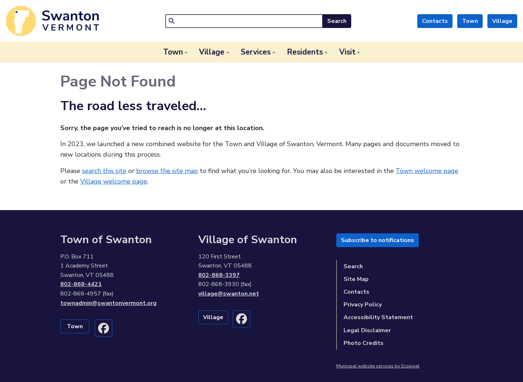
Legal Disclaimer (367, 330)
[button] (175, 52)
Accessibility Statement (378, 317)
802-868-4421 (81, 284)
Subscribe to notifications (377, 240)
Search (336, 21)
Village (502, 21)
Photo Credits (364, 343)
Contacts (435, 21)
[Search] (244, 21)
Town (470, 21)
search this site (104, 170)
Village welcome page (113, 181)
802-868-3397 (219, 275)
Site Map (356, 279)
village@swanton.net (228, 294)
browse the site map (167, 170)
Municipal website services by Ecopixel (377, 366)
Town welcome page (427, 170)
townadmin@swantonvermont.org (108, 303)
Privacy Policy (363, 305)
